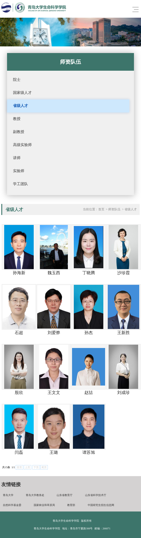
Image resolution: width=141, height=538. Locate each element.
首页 (101, 209)
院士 (16, 80)
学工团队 (20, 184)
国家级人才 (22, 93)
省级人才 (20, 106)
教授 (16, 119)
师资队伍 (114, 209)
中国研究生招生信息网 (101, 505)
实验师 (18, 171)
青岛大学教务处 (35, 495)
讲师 (16, 158)
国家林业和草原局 (44, 505)
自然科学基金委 (12, 505)
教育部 (71, 505)
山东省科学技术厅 (95, 495)
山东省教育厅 (64, 495)
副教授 (18, 132)
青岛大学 (8, 495)
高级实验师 (22, 145)
